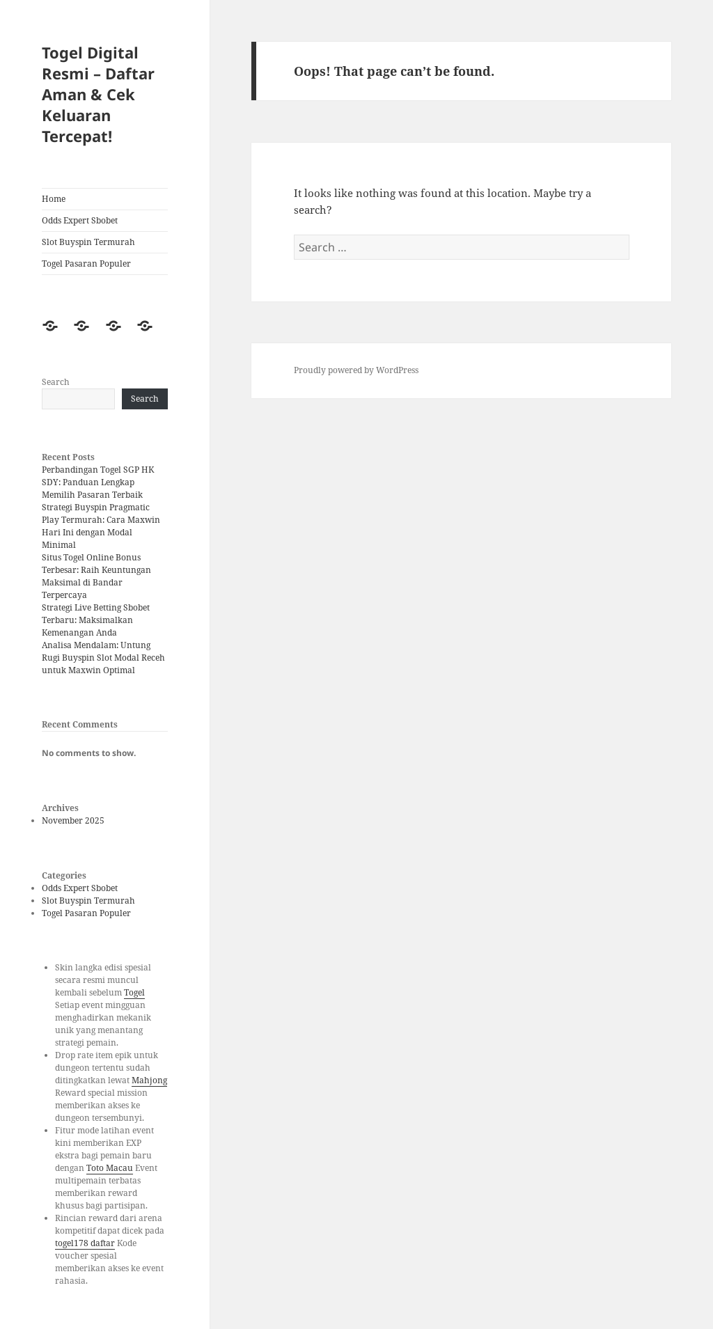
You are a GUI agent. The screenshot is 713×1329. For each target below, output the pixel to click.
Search (56, 382)
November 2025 (73, 820)
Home (53, 199)
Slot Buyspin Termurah (88, 242)
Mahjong (149, 1080)
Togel (134, 992)
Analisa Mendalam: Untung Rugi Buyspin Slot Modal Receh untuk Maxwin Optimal (103, 657)
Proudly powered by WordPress (356, 370)
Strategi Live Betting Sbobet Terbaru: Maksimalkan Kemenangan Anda (96, 619)
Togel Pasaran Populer (86, 263)
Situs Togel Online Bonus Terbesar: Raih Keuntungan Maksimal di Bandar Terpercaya (96, 576)
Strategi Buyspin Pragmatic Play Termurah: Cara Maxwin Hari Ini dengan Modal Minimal (101, 526)
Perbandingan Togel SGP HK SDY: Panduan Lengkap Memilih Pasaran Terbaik (98, 482)
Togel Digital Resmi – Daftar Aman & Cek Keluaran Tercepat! (98, 94)
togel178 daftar (85, 1243)
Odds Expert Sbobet (80, 220)
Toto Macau (109, 1168)
